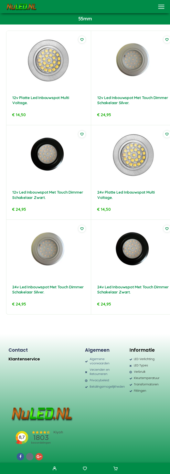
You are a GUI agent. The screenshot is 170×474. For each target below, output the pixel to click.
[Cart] (115, 469)
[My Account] (54, 469)
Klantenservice (24, 359)
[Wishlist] (85, 469)
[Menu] (161, 7)
